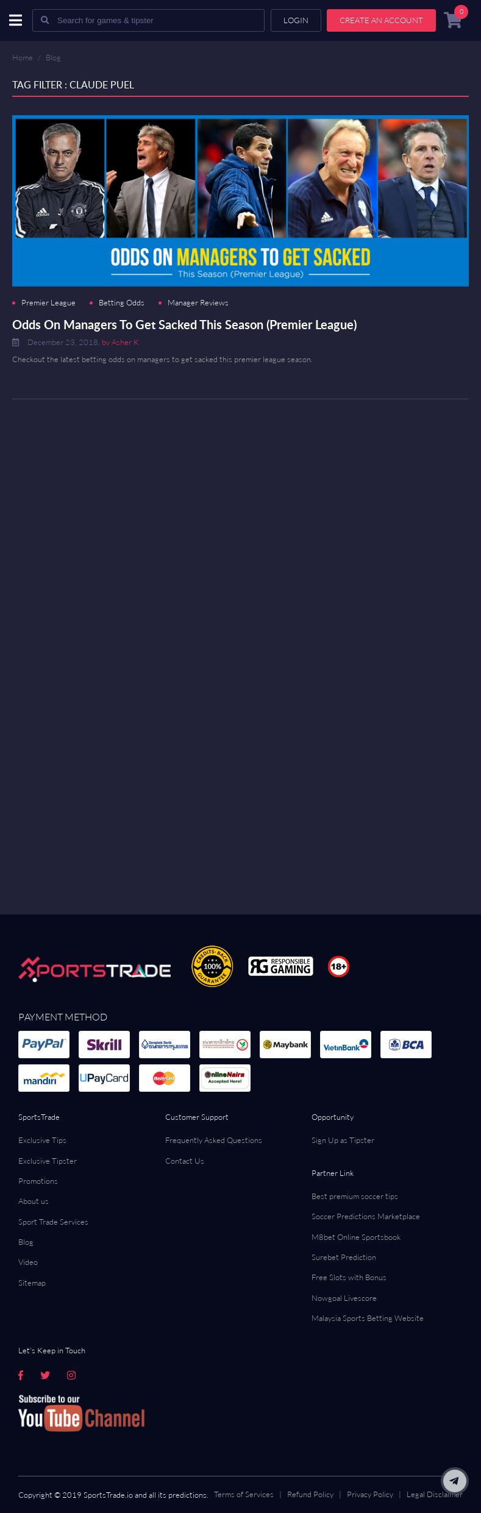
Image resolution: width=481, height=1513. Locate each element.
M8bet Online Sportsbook (356, 1237)
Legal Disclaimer (435, 1494)
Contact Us (184, 1161)
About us (33, 1201)
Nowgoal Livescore (344, 1298)
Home (22, 57)
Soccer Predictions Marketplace (366, 1216)
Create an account (381, 20)
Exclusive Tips (42, 1140)
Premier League (48, 303)
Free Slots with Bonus (349, 1277)
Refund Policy (310, 1494)
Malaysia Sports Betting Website (368, 1318)
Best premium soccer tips (355, 1196)
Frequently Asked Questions (213, 1140)
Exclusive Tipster (47, 1161)
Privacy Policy (370, 1494)
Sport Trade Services (53, 1221)
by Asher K (120, 342)
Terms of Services (244, 1494)
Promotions (38, 1181)
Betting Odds (121, 303)
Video (28, 1262)
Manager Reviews (198, 303)
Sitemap (32, 1282)
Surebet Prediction (344, 1257)
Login (295, 20)
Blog (53, 57)
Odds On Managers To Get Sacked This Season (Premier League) (184, 324)
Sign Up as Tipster (343, 1140)
